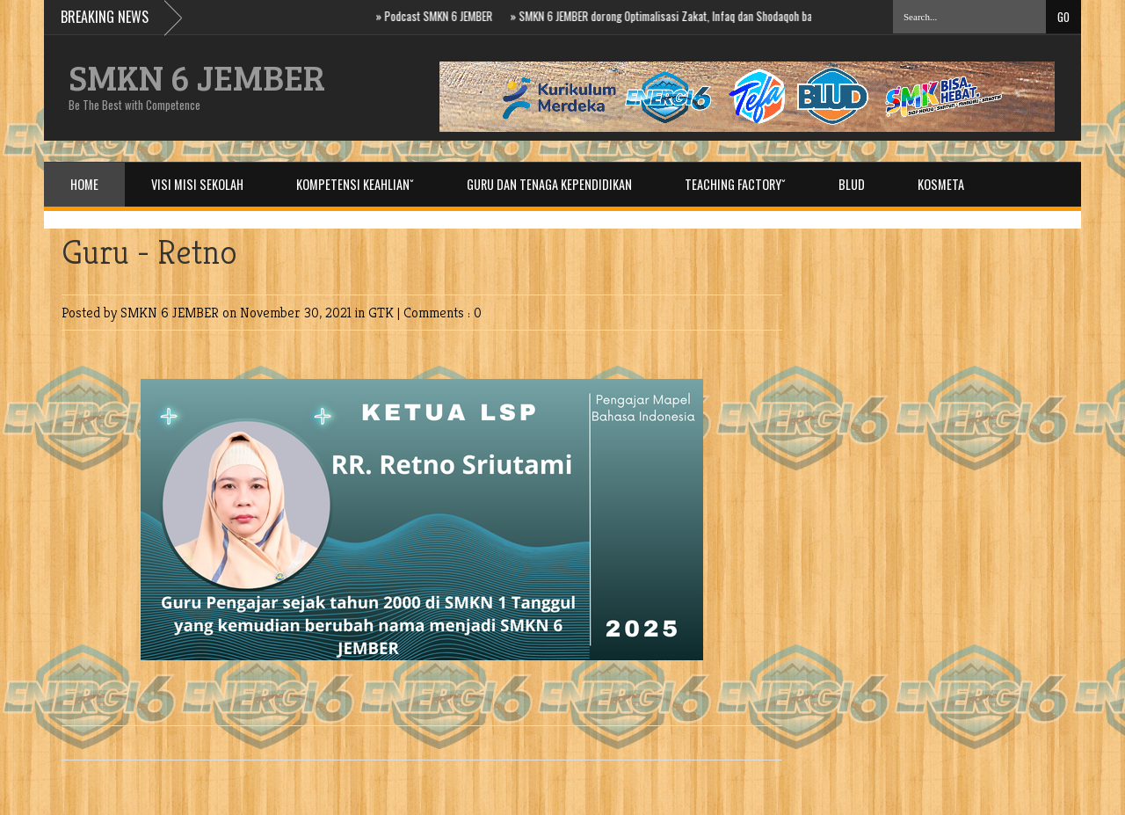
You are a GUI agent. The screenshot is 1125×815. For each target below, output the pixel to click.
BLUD (851, 184)
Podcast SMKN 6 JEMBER (444, 16)
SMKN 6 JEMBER (197, 76)
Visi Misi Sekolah (197, 184)
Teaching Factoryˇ (735, 184)
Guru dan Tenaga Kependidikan (549, 184)
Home (84, 184)
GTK (382, 312)
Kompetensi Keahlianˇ (355, 184)
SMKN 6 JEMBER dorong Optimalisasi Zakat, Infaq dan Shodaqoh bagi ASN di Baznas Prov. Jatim (733, 16)
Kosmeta (941, 184)
